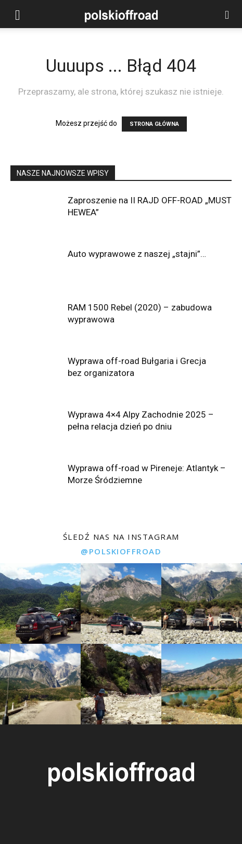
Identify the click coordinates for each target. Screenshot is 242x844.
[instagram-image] (40, 603)
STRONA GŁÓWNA (154, 124)
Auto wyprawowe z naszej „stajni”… (137, 254)
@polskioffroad (121, 551)
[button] (17, 14)
